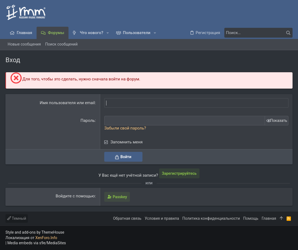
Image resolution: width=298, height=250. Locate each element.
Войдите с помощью (75, 196)
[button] (108, 32)
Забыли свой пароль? (125, 128)
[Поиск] (258, 33)
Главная (269, 218)
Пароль (88, 120)
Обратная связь (127, 218)
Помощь (250, 218)
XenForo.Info (46, 238)
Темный (16, 218)
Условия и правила (162, 218)
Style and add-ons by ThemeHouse (34, 232)
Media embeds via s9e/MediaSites (36, 243)
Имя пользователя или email (67, 102)
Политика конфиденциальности (211, 218)
